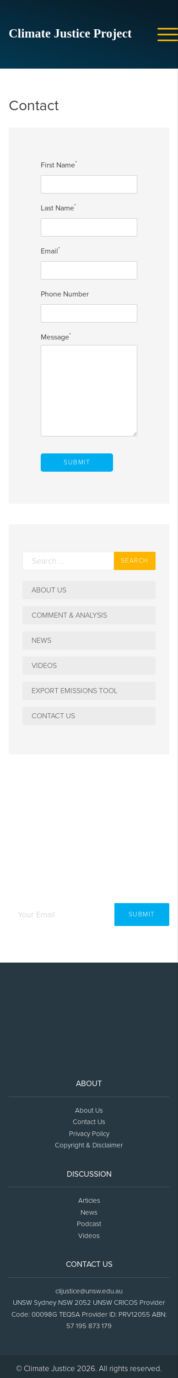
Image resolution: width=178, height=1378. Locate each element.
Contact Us (53, 716)
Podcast (89, 1224)
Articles (89, 1200)
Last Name (58, 208)
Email (50, 251)
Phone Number (65, 294)
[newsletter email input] (61, 914)
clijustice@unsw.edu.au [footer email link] (89, 1291)
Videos (44, 665)
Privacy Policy (89, 1134)
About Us (49, 590)
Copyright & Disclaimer (89, 1145)
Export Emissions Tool (75, 690)
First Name (59, 165)
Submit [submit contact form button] (77, 462)
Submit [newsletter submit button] (142, 914)
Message (56, 337)
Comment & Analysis (69, 615)
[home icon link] (77, 36)
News (41, 640)
